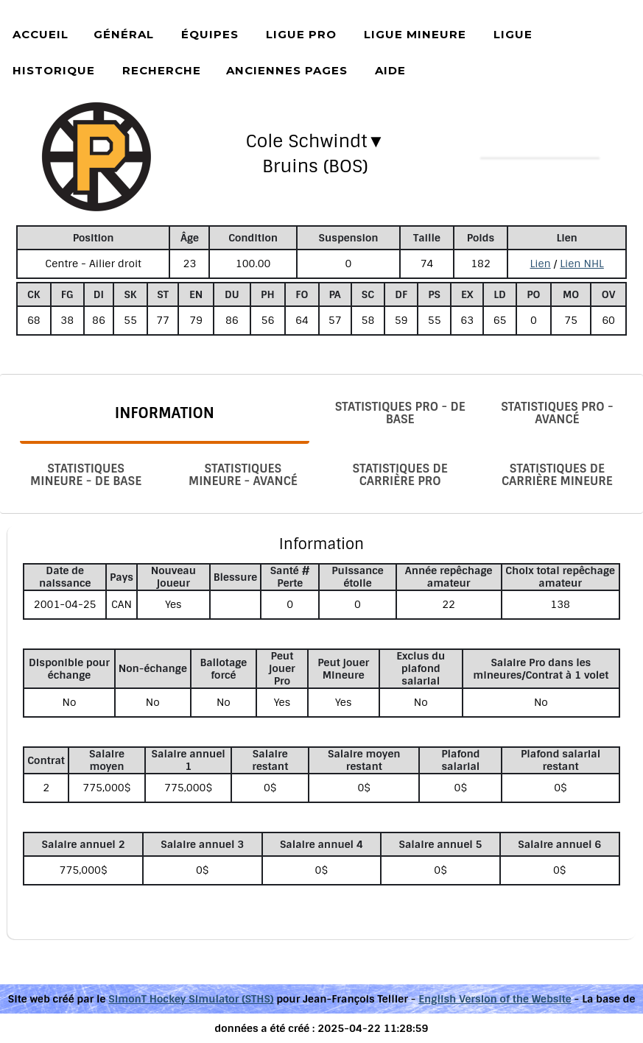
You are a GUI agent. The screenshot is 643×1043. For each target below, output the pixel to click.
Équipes (210, 34)
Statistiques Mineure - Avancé (243, 475)
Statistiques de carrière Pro (400, 475)
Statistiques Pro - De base (400, 413)
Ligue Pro (301, 34)
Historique (54, 70)
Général (124, 34)
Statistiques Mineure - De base (85, 475)
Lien (540, 263)
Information (164, 412)
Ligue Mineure (415, 34)
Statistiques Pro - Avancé (557, 413)
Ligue (513, 34)
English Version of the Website (495, 998)
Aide (390, 70)
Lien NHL (582, 263)
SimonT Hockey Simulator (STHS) (190, 998)
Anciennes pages (287, 70)
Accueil (40, 34)
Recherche (161, 70)
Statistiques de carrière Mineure (557, 475)
